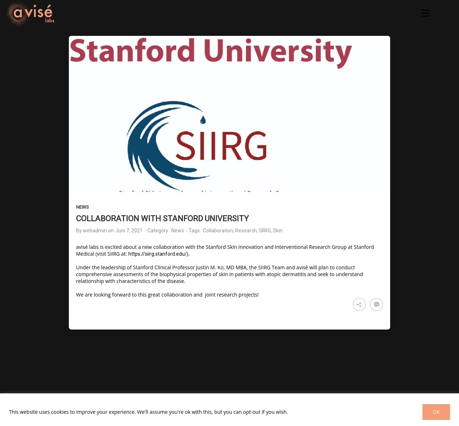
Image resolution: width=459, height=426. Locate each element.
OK (436, 411)
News (82, 207)
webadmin (95, 230)
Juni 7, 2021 (129, 230)
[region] (229, 409)
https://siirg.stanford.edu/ (157, 254)
